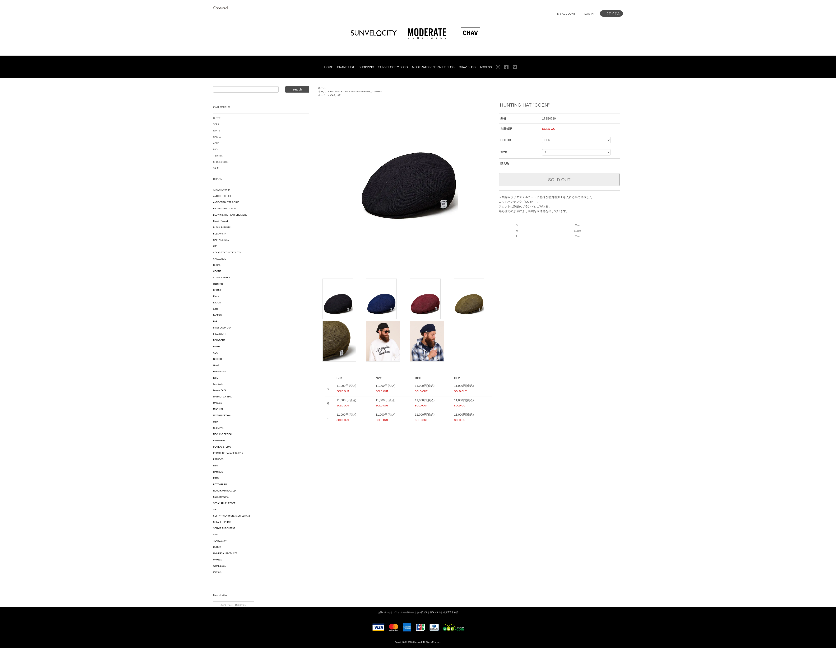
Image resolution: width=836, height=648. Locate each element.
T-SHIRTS (218, 156)
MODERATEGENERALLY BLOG (433, 67)
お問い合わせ (384, 612)
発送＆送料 (435, 612)
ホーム (322, 88)
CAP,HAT (335, 95)
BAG (215, 149)
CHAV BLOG (467, 67)
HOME (328, 67)
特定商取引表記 (450, 612)
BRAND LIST (345, 67)
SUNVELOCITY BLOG (393, 67)
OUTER (216, 118)
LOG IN (589, 13)
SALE (216, 168)
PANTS (216, 131)
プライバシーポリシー (403, 612)
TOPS (216, 124)
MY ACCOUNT (566, 13)
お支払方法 (422, 612)
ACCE (216, 143)
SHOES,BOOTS (220, 162)
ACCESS (486, 67)
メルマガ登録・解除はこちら (233, 605)
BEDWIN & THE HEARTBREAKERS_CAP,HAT (356, 91)
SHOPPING (366, 67)
